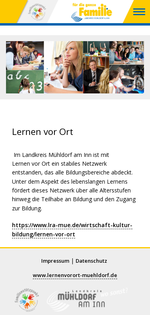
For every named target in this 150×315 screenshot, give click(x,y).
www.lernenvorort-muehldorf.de (75, 275)
